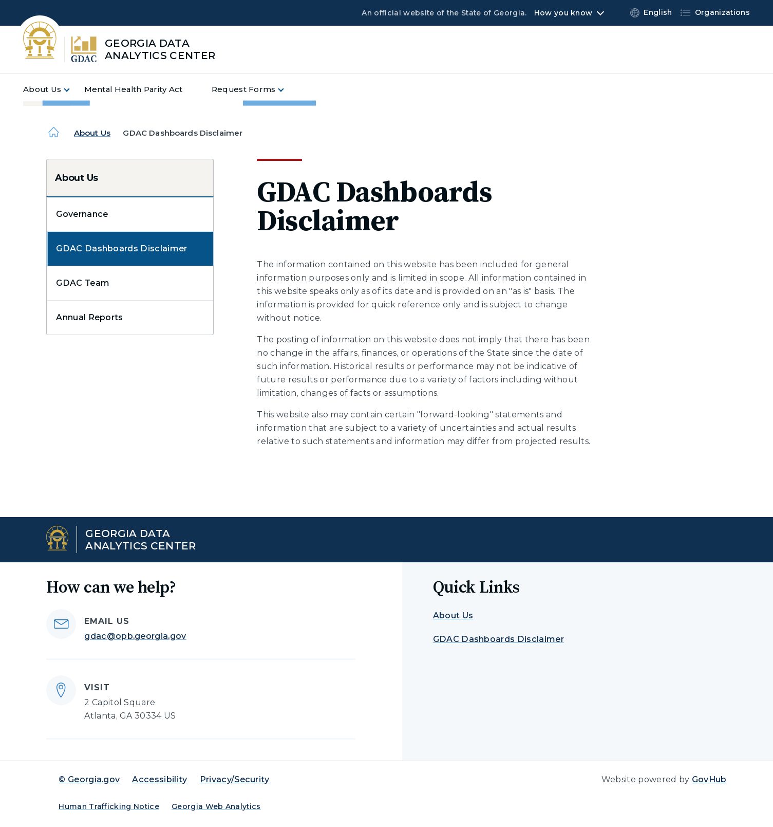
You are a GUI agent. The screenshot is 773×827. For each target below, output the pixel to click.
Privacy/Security (235, 779)
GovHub (709, 779)
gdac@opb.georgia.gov (135, 636)
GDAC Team (82, 283)
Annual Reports (89, 317)
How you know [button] (563, 13)
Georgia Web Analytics (216, 806)
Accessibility (159, 779)
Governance (82, 214)
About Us (92, 133)
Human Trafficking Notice (109, 806)
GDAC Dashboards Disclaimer (121, 248)
